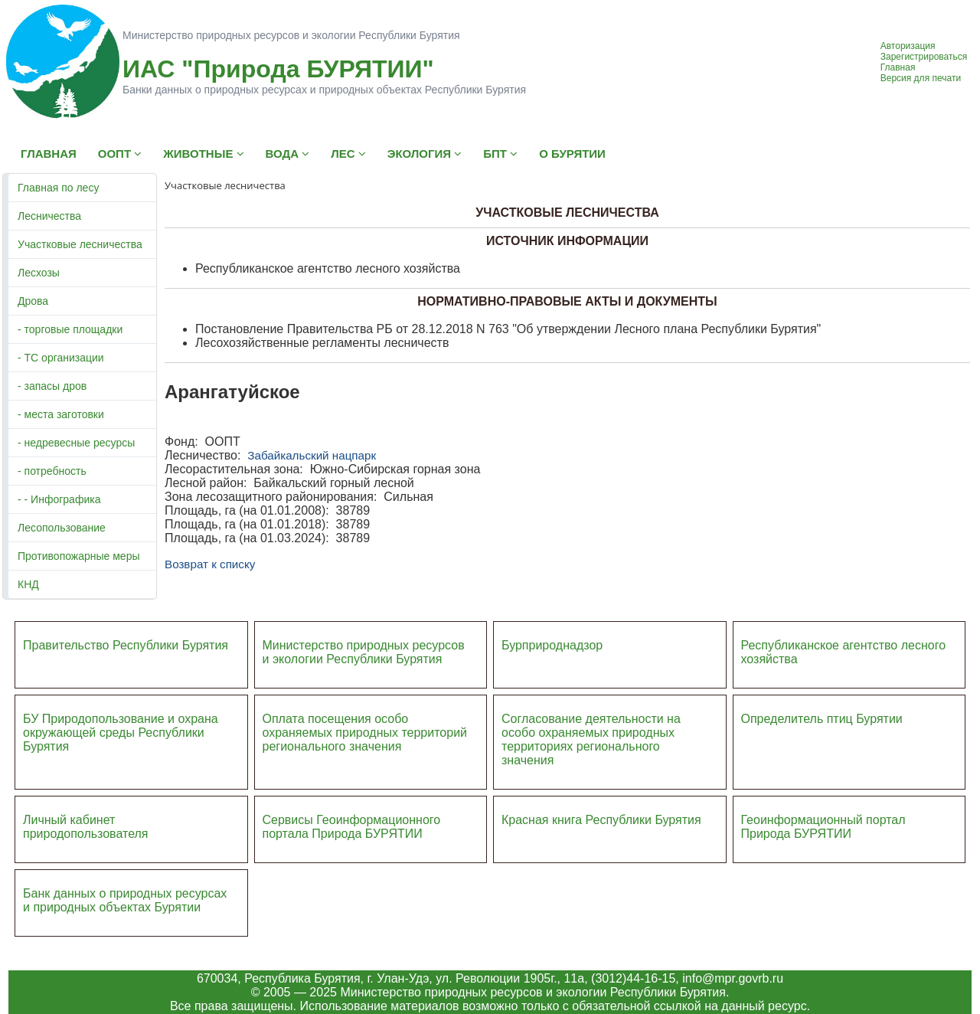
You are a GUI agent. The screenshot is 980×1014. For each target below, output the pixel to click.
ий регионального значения (365, 739)
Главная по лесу (58, 188)
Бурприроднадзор (552, 645)
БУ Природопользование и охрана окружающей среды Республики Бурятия (120, 732)
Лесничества (49, 216)
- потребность (52, 471)
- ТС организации (61, 358)
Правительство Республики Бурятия (125, 645)
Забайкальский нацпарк (311, 455)
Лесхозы (39, 273)
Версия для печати (920, 78)
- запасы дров (52, 386)
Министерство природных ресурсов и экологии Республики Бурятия (364, 652)
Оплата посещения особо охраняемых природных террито (355, 725)
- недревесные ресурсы (76, 443)
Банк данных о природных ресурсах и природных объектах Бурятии (125, 900)
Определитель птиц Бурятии (822, 718)
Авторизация (908, 46)
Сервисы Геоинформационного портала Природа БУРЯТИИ (352, 826)
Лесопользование (62, 528)
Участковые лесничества (80, 244)
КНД (28, 584)
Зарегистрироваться (923, 56)
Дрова (33, 301)
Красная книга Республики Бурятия (601, 819)
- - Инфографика (59, 499)
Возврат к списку (210, 564)
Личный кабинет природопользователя (86, 826)
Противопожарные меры (79, 556)
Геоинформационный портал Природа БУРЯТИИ (823, 826)
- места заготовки (61, 414)
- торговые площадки (70, 329)
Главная (898, 67)
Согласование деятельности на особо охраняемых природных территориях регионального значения (591, 739)
